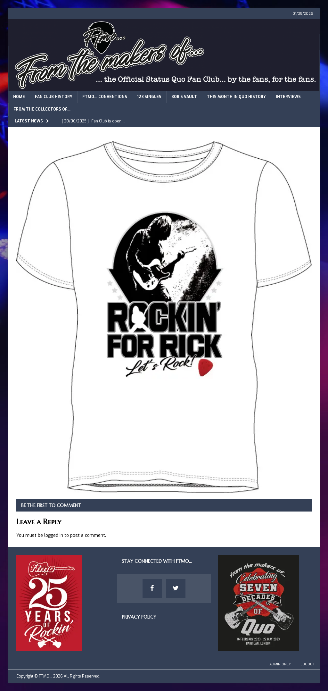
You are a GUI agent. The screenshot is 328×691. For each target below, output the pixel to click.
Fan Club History (53, 96)
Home (19, 96)
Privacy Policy (139, 617)
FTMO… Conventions (104, 96)
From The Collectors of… (41, 109)
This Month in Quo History (236, 96)
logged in (53, 535)
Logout (307, 664)
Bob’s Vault (184, 96)
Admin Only (280, 664)
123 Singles (149, 96)
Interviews (288, 96)
